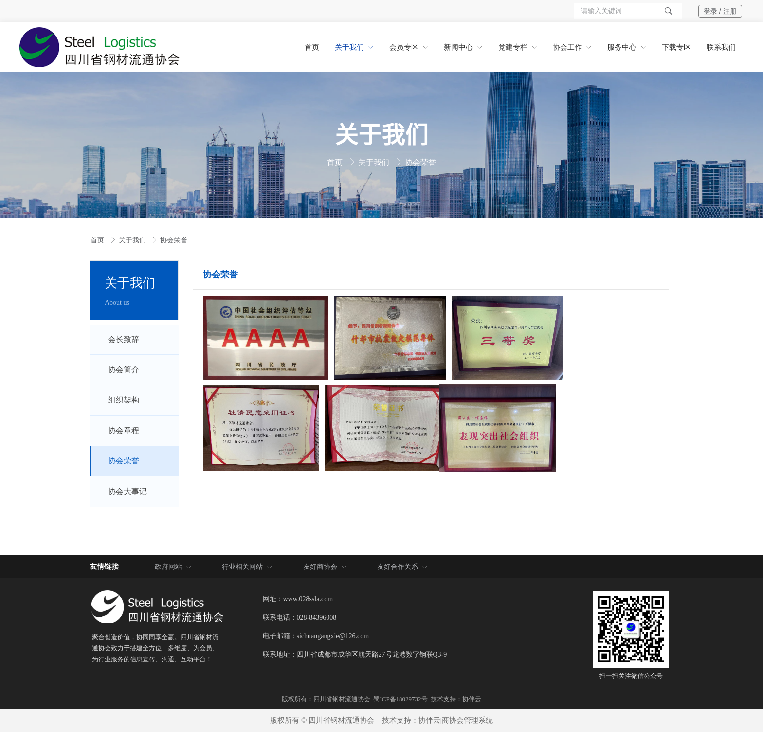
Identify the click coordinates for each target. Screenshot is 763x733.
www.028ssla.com (308, 599)
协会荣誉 (420, 162)
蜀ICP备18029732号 (400, 700)
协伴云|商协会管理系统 (455, 721)
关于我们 (374, 162)
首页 (336, 162)
